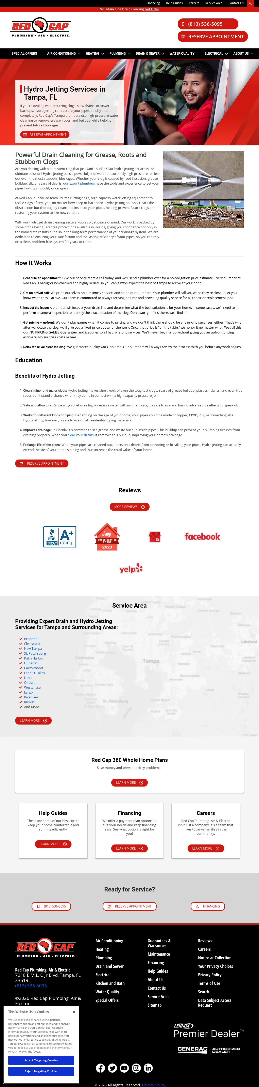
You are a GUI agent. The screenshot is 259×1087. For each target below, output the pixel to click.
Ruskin (29, 702)
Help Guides (174, 3)
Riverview (31, 697)
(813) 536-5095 (202, 23)
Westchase (32, 687)
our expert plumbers (79, 183)
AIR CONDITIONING (61, 54)
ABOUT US (241, 54)
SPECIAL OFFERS (24, 54)
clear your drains (81, 435)
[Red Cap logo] (40, 27)
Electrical (214, 54)
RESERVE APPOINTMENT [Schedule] (44, 134)
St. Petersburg (35, 653)
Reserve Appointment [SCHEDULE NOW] (42, 463)
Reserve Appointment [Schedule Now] (213, 36)
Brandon (30, 639)
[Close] (74, 1011)
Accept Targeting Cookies (41, 1060)
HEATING (92, 54)
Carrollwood (33, 668)
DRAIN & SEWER (147, 54)
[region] (41, 1045)
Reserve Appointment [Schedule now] (130, 906)
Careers (194, 3)
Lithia (28, 678)
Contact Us (236, 3)
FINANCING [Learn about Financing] (208, 906)
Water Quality (182, 54)
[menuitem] (153, 3)
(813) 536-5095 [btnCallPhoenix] (51, 906)
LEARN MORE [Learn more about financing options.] (33, 720)
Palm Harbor (34, 658)
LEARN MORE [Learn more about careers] (205, 848)
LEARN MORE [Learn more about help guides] (53, 844)
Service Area (213, 3)
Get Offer (152, 9)
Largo (28, 692)
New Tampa (33, 648)
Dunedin (30, 663)
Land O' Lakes (34, 673)
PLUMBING (117, 54)
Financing (153, 3)
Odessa (29, 682)
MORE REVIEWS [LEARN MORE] (129, 506)
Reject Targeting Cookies (41, 1071)
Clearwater (32, 643)
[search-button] (250, 3)
